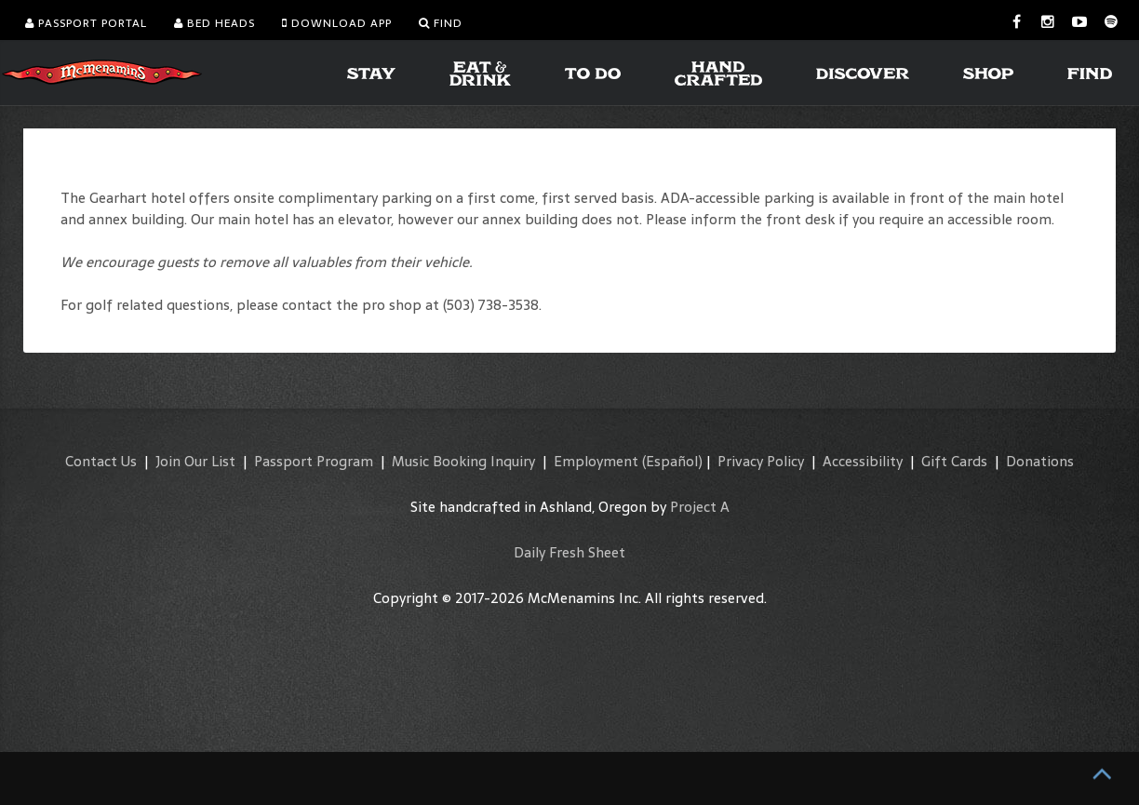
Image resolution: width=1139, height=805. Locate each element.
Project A (700, 506)
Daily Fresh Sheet (569, 552)
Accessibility (863, 461)
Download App (337, 23)
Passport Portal (86, 23)
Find (440, 23)
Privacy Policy (760, 461)
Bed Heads (214, 23)
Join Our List (195, 461)
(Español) (672, 461)
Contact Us (101, 461)
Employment (596, 461)
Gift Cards (954, 461)
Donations (1040, 461)
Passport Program (313, 461)
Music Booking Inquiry (463, 461)
